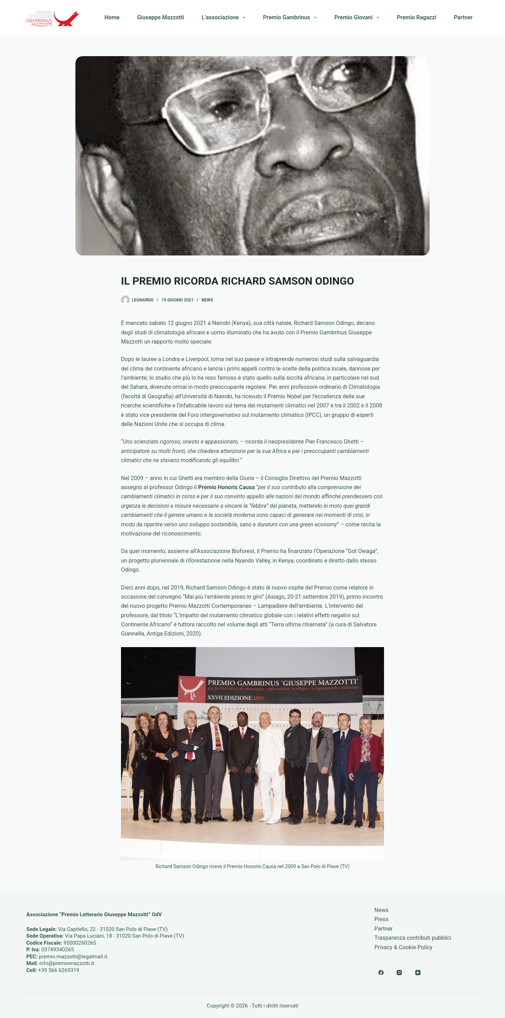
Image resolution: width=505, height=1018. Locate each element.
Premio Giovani (358, 17)
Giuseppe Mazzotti (160, 17)
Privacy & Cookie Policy (404, 947)
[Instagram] (399, 972)
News (207, 300)
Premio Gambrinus (291, 17)
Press (382, 919)
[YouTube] (418, 972)
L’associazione (225, 17)
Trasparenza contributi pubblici (413, 937)
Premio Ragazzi (416, 17)
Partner (463, 17)
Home (112, 17)
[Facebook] (381, 972)
